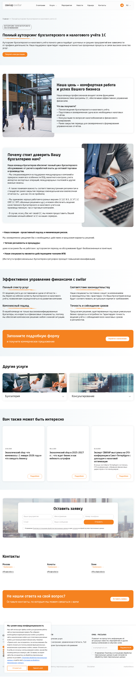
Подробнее (34, 476)
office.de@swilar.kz (98, 572)
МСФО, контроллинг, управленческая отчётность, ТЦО (66, 644)
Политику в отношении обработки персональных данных (50, 528)
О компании (40, 5)
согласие (75, 528)
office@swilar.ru (8, 572)
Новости (79, 5)
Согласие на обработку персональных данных (56, 667)
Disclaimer (91, 667)
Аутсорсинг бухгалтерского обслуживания (63, 648)
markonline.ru (128, 667)
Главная (6, 19)
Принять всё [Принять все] (38, 668)
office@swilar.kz (53, 572)
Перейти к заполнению (117, 339)
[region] (27, 647)
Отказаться (17, 668)
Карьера (90, 5)
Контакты (102, 5)
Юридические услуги (55, 639)
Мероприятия (67, 5)
